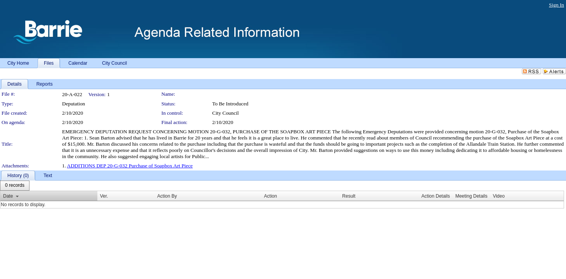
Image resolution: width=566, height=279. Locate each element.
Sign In (556, 5)
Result (348, 196)
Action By (167, 196)
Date (8, 196)
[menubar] (14, 186)
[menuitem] (14, 185)
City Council (225, 113)
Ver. (104, 196)
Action (270, 196)
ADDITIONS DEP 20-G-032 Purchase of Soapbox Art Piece (130, 166)
